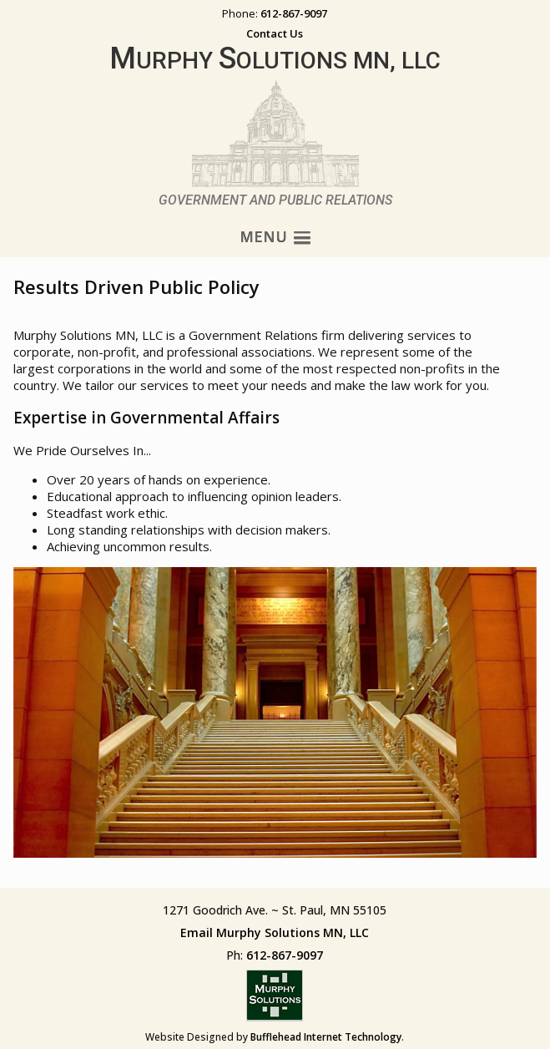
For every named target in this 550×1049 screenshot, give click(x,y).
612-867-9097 (293, 13)
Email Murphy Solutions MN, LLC (274, 932)
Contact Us (274, 33)
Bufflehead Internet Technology (325, 1037)
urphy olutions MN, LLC (275, 60)
